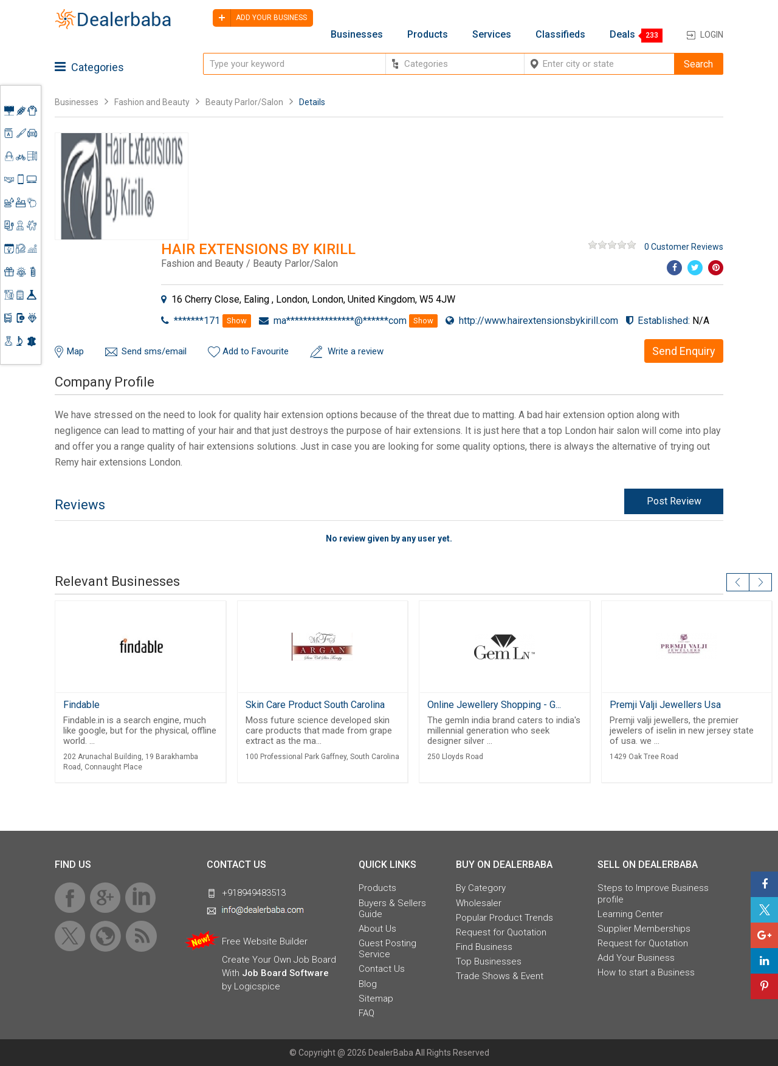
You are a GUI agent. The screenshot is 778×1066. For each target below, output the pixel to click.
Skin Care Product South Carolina (315, 704)
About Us (377, 928)
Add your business (260, 18)
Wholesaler (478, 903)
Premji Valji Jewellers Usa (665, 704)
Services (491, 34)
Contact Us (382, 968)
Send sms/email (154, 351)
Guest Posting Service (387, 949)
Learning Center (630, 914)
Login (711, 35)
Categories (89, 67)
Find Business (484, 946)
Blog (368, 983)
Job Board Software (285, 973)
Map (75, 351)
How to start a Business (646, 972)
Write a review (356, 351)
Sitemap (376, 998)
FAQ (366, 1013)
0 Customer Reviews (683, 247)
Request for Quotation (501, 932)
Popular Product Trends (504, 917)
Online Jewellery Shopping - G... (494, 704)
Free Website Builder (265, 941)
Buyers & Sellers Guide (392, 909)
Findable (81, 704)
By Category (481, 887)
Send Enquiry (683, 351)
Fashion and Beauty (152, 102)
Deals (622, 34)
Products (427, 34)
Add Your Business (636, 957)
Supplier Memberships (643, 928)
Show (237, 320)
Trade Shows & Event (499, 976)
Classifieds (560, 34)
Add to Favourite (255, 351)
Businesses (357, 34)
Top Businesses (489, 961)
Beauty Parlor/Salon (244, 102)
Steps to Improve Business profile (653, 893)
